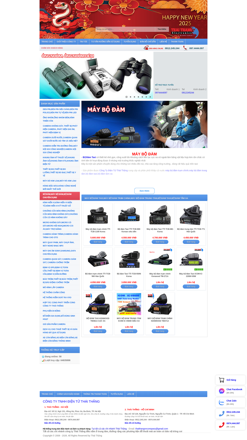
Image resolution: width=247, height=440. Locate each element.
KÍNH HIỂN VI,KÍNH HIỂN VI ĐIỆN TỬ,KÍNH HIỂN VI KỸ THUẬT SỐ (57, 204)
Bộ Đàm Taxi (89, 157)
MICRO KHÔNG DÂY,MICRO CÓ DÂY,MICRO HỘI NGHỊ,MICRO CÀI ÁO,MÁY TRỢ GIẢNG (58, 225)
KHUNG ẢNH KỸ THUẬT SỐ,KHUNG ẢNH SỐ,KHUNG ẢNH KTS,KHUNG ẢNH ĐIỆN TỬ (60, 160)
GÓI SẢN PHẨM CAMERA (54, 324)
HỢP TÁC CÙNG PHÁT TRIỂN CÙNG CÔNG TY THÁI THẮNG (59, 304)
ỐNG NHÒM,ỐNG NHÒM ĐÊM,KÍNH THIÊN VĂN (58, 119)
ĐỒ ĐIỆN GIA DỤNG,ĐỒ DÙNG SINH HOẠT (59, 317)
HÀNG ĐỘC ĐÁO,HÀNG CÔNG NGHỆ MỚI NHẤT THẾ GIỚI (59, 187)
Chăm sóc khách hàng (52, 48)
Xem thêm (144, 191)
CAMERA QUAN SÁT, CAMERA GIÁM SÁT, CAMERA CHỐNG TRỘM (59, 261)
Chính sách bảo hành (68, 394)
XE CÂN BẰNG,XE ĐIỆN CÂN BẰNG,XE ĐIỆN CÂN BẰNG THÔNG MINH (60, 339)
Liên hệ (130, 394)
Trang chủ (47, 394)
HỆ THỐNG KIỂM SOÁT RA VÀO (57, 297)
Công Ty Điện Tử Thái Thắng (113, 170)
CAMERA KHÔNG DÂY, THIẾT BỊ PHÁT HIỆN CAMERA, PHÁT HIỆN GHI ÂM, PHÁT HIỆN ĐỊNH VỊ (60, 129)
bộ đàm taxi (91, 174)
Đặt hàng (98, 242)
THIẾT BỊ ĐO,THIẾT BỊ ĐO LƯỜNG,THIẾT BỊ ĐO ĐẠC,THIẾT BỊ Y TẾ (59, 172)
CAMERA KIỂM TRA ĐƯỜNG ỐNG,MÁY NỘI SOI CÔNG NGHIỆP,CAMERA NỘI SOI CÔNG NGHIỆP (60, 149)
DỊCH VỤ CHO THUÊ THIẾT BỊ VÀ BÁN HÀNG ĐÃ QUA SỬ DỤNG (60, 331)
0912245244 (188, 92)
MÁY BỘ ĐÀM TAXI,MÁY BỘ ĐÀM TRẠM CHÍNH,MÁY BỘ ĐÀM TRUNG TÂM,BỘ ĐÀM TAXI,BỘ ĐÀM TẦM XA (136, 198)
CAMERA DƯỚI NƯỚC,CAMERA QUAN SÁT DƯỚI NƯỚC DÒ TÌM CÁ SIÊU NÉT (60, 139)
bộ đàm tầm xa (105, 174)
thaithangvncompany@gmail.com (151, 428)
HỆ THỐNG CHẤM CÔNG (54, 292)
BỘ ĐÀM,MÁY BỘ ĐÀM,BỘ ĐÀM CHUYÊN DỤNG (57, 196)
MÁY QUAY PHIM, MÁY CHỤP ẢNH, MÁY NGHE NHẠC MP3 (58, 244)
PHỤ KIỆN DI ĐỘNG (51, 311)
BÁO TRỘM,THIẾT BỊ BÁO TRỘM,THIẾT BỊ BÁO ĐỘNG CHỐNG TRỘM (60, 281)
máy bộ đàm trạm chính (177, 170)
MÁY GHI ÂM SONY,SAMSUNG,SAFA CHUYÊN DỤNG (59, 252)
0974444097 (161, 92)
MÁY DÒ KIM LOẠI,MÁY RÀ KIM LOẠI (59, 181)
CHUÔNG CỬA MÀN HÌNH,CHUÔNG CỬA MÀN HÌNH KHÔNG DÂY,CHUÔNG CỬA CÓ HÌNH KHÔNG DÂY (60, 214)
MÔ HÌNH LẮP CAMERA (53, 287)
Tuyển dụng (117, 394)
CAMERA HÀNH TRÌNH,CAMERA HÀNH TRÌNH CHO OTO (60, 236)
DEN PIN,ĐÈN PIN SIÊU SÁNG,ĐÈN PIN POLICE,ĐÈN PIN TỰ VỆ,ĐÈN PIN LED (60, 111)
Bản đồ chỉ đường (52, 423)
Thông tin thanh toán (95, 394)
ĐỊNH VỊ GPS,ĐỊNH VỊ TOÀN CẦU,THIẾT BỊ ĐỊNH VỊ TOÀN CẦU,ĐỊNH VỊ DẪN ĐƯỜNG (56, 270)
